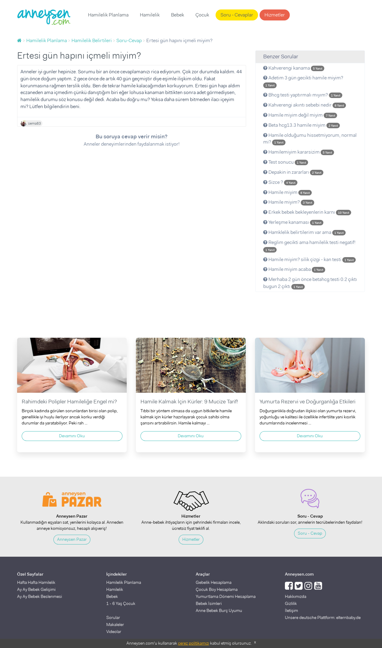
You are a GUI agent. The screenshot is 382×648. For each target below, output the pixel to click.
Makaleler (115, 624)
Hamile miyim (287, 192)
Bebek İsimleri (209, 603)
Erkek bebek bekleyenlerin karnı (307, 212)
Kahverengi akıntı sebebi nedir (304, 105)
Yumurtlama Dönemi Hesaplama (226, 596)
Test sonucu (285, 162)
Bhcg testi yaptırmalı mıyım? (302, 95)
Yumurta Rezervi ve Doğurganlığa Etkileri (307, 401)
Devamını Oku (72, 436)
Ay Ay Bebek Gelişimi (36, 589)
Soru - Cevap (310, 533)
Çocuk (202, 15)
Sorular (113, 617)
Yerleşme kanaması (293, 222)
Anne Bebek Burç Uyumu (219, 610)
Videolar (113, 631)
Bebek (177, 15)
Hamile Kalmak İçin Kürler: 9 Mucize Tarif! (189, 401)
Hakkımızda (295, 596)
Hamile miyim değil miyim (300, 115)
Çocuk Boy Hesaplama (217, 589)
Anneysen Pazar (72, 539)
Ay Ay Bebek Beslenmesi (39, 596)
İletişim (291, 610)
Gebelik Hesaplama (213, 582)
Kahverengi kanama (293, 68)
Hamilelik (150, 15)
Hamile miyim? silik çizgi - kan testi (309, 259)
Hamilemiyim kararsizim (298, 152)
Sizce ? (280, 182)
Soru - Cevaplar (236, 15)
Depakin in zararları (293, 172)
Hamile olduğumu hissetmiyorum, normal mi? (310, 138)
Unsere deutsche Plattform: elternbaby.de (323, 617)
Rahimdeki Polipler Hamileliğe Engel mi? (69, 401)
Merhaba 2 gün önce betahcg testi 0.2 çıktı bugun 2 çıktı (310, 282)
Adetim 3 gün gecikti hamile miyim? (303, 81)
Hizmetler (274, 15)
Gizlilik (291, 603)
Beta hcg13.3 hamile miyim (301, 125)
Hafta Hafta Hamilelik (36, 582)
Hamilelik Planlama (108, 15)
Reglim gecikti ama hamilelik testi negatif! (309, 246)
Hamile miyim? (288, 202)
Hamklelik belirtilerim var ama (304, 232)
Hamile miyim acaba (294, 269)
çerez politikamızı (193, 643)
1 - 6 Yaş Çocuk (120, 603)
